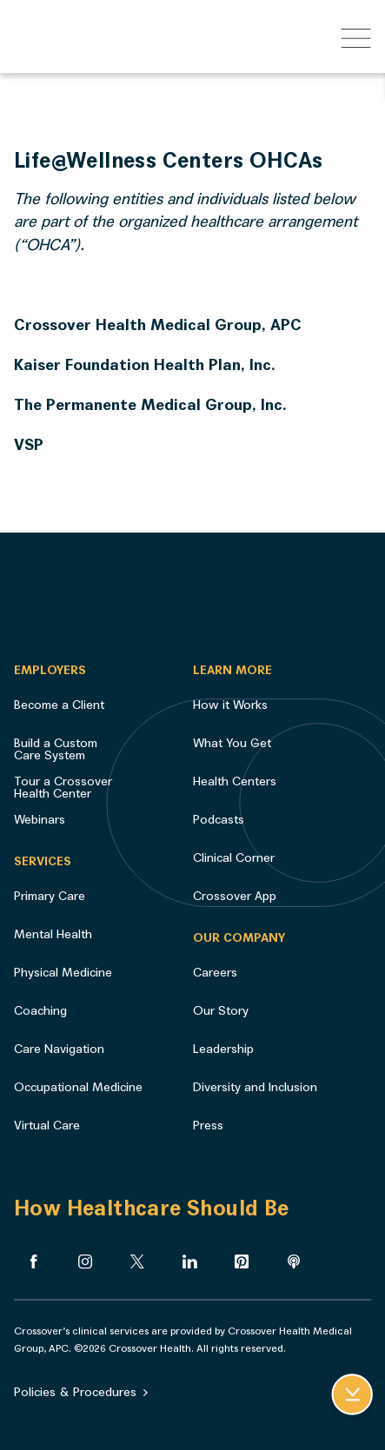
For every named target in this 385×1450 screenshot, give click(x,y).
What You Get (232, 743)
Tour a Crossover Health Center (63, 787)
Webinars (39, 819)
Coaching (40, 1010)
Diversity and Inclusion (255, 1087)
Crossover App (234, 896)
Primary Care (49, 896)
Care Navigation (59, 1049)
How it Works (230, 705)
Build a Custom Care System (55, 749)
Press (208, 1125)
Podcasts (218, 819)
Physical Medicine (63, 972)
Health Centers (234, 781)
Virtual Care (47, 1125)
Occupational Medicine (78, 1087)
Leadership (223, 1049)
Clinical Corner (234, 858)
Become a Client (59, 705)
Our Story (221, 1010)
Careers (215, 972)
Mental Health (53, 934)
